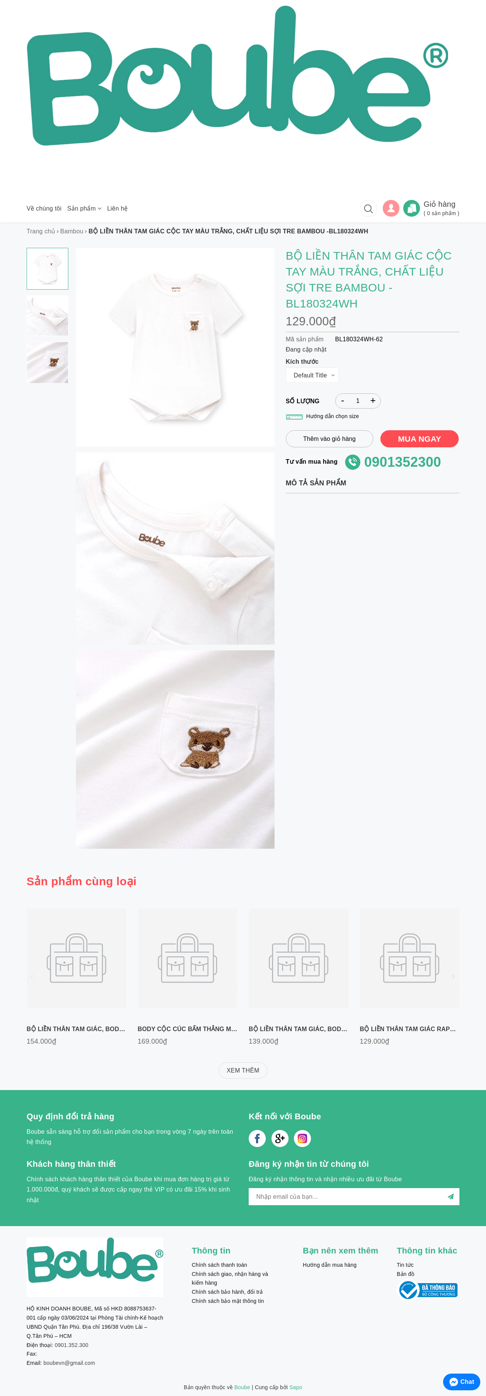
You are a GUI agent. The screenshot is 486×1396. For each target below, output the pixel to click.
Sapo (295, 1387)
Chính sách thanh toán (219, 1265)
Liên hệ (117, 208)
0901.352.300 (71, 1345)
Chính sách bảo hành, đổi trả (227, 1292)
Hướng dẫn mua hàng (330, 1265)
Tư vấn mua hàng (312, 461)
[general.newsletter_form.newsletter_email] (354, 1196)
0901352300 (402, 462)
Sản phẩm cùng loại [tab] (82, 881)
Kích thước (302, 361)
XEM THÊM (243, 1070)
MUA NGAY (419, 438)
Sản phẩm (84, 208)
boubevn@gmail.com (69, 1363)
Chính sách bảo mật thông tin (228, 1301)
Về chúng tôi (44, 208)
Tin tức (405, 1265)
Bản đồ (405, 1274)
